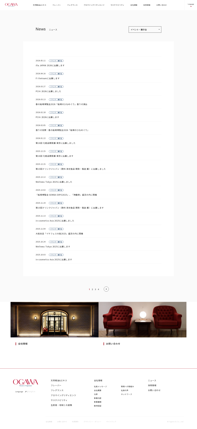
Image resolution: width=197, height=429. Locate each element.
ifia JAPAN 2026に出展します (50, 65)
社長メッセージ (100, 386)
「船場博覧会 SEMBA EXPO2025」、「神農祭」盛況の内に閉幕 (66, 194)
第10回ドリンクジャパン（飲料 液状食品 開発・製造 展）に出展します (70, 207)
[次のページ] (106, 289)
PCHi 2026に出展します (47, 117)
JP (26, 391)
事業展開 (98, 402)
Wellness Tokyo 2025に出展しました (54, 181)
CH (34, 391)
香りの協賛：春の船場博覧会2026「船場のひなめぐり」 (62, 130)
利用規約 (75, 421)
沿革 (96, 394)
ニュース (152, 380)
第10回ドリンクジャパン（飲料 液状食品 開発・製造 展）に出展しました (71, 168)
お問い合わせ (154, 390)
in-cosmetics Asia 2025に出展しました (55, 220)
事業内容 (98, 398)
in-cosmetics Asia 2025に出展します (54, 259)
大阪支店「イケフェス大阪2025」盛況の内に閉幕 (59, 233)
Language (191, 5)
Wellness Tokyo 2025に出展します (53, 246)
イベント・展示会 (56, 61)
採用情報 (152, 385)
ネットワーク (126, 394)
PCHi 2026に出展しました (48, 91)
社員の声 (125, 390)
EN (30, 391)
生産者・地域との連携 (61, 405)
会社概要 (98, 390)
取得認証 (98, 406)
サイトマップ (111, 421)
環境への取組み (127, 386)
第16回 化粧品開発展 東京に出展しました (56, 142)
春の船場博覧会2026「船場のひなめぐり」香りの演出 (61, 104)
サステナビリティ (59, 400)
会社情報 (98, 380)
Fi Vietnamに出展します (48, 78)
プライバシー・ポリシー (92, 421)
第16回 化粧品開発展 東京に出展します (54, 155)
